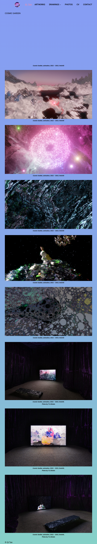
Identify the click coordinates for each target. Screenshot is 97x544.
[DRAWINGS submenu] (60, 4)
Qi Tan (28, 4)
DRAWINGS (54, 4)
